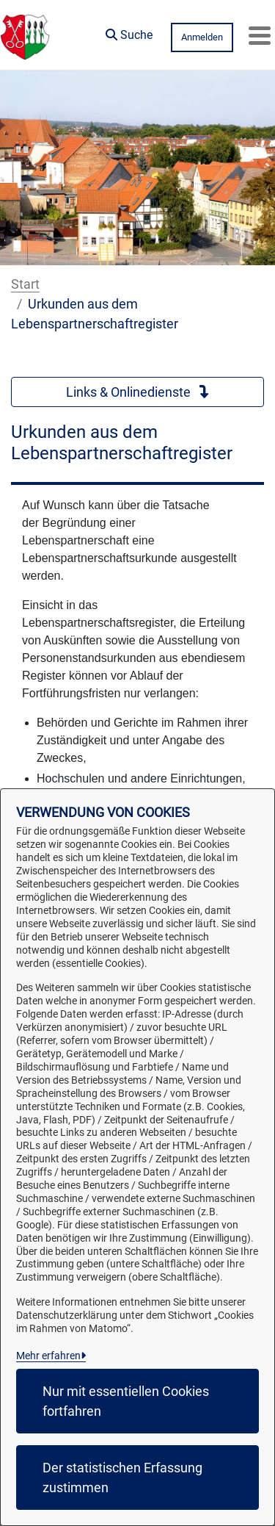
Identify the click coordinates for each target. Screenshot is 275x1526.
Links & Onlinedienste (138, 392)
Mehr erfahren (48, 1355)
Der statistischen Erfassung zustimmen (122, 1477)
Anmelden (202, 37)
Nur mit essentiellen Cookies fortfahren (126, 1401)
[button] (129, 31)
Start (25, 284)
